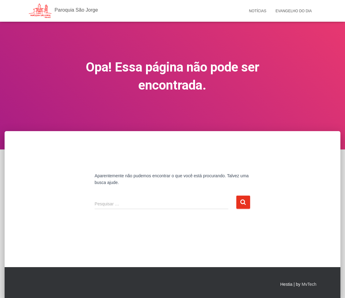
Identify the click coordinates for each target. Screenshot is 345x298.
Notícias (257, 11)
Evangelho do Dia (294, 11)
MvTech (309, 284)
